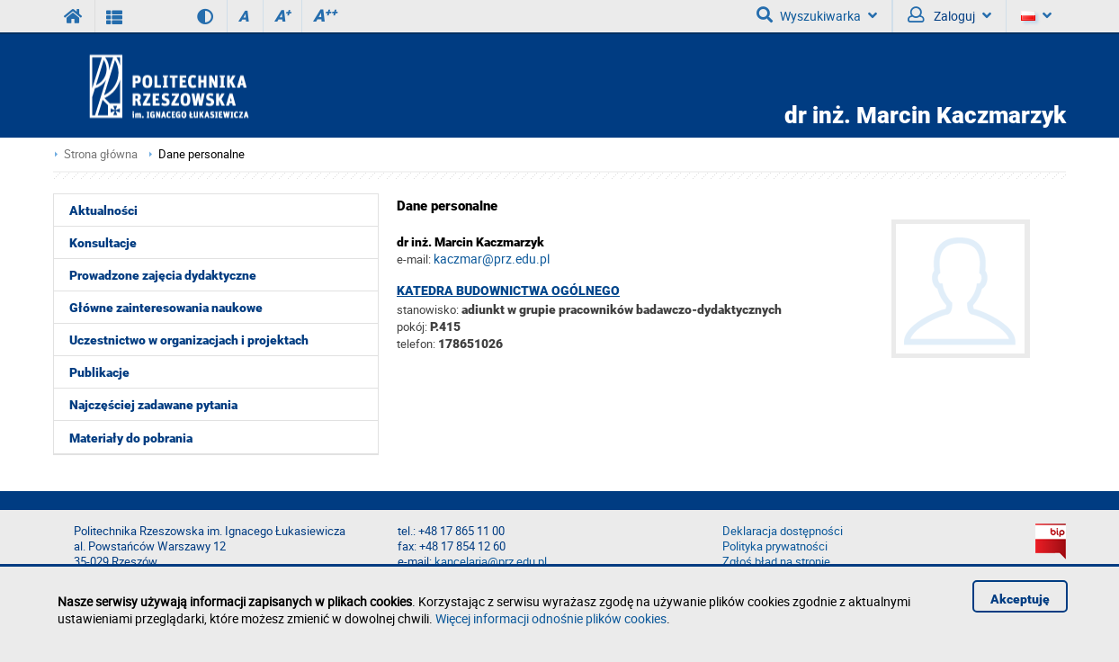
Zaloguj (949, 15)
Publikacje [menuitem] (99, 372)
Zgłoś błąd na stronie (776, 561)
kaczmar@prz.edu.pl (492, 258)
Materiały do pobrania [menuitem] (130, 438)
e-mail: (414, 259)
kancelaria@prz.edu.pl (490, 561)
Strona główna (101, 154)
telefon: (416, 343)
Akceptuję (1020, 599)
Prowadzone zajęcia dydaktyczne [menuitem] (162, 275)
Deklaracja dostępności (782, 531)
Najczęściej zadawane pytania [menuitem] (153, 405)
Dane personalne (201, 154)
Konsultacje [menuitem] (103, 243)
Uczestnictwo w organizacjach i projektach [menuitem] (189, 340)
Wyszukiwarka (816, 15)
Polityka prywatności (775, 546)
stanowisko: (428, 309)
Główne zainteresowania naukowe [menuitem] (166, 307)
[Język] (1036, 16)
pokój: (413, 326)
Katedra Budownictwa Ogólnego (508, 290)
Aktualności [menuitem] (103, 210)
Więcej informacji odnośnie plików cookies (551, 618)
